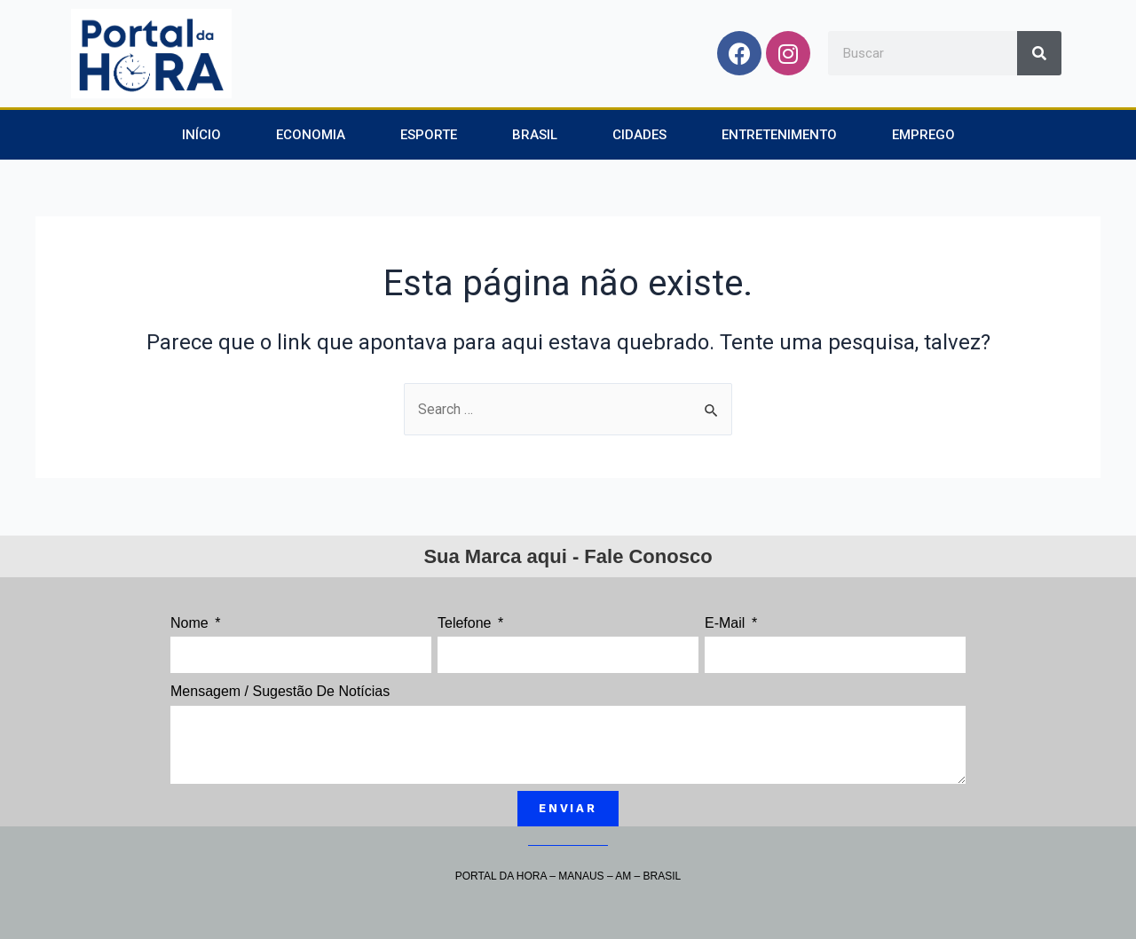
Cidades (639, 135)
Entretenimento (779, 135)
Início (201, 135)
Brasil (534, 135)
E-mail (727, 622)
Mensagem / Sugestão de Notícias (280, 691)
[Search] (1039, 53)
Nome (191, 622)
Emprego (923, 135)
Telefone (466, 622)
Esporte (428, 135)
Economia (310, 135)
